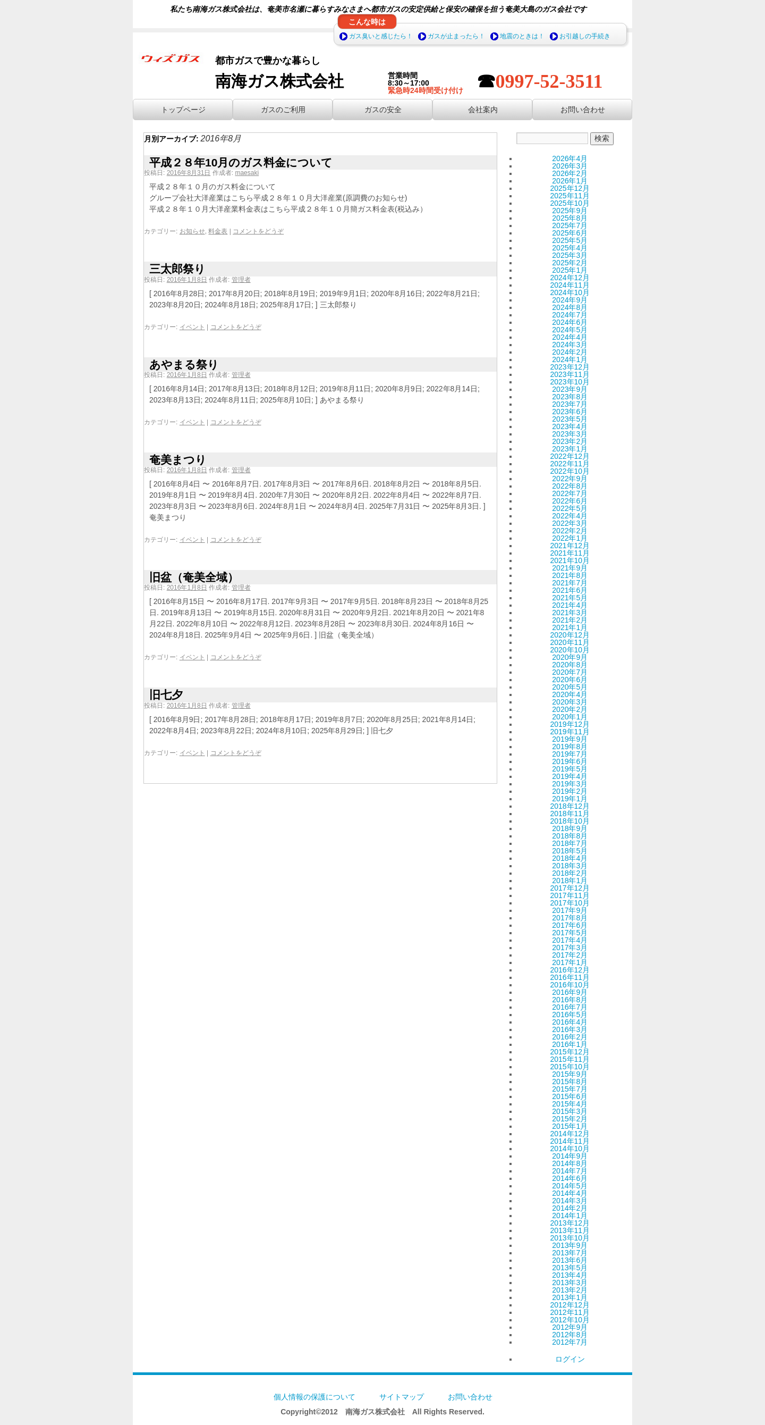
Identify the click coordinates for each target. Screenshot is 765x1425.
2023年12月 (570, 367)
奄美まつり (178, 460)
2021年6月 (570, 590)
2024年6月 (570, 322)
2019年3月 (570, 783)
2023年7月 (570, 404)
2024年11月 (570, 285)
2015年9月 (570, 1074)
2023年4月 (570, 426)
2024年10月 (570, 292)
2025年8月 (570, 218)
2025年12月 (570, 188)
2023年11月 (570, 374)
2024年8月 (570, 307)
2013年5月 (570, 1267)
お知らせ (192, 231)
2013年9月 (570, 1245)
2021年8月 (570, 575)
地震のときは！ (522, 36)
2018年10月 (570, 821)
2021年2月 (570, 620)
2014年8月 (570, 1163)
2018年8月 (570, 836)
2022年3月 (570, 523)
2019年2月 (570, 791)
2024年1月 (570, 359)
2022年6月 (570, 501)
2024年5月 (570, 329)
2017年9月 (570, 910)
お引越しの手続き (584, 36)
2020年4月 (570, 694)
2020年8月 (570, 664)
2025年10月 (570, 203)
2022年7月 (570, 493)
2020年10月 (570, 650)
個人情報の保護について (314, 1397)
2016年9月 (570, 992)
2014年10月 (570, 1148)
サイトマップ (401, 1397)
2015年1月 (570, 1126)
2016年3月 (570, 1029)
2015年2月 (570, 1118)
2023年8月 (570, 396)
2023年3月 (570, 434)
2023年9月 (570, 389)
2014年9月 (570, 1156)
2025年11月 (570, 195)
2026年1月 (570, 181)
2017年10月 (570, 903)
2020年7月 (570, 672)
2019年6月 (570, 761)
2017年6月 (570, 925)
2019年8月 (570, 746)
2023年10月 (570, 382)
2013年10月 (570, 1238)
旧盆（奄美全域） (194, 577)
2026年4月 (570, 158)
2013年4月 (570, 1275)
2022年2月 (570, 530)
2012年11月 (570, 1312)
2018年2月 (570, 873)
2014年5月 (570, 1185)
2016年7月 (570, 1007)
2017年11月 (570, 895)
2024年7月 (570, 315)
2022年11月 (570, 463)
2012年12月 (570, 1305)
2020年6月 (570, 679)
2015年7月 (570, 1089)
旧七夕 (166, 695)
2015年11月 (570, 1059)
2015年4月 (570, 1104)
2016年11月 (570, 977)
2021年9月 (570, 568)
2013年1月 (570, 1297)
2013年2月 (570, 1290)
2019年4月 (570, 776)
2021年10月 (570, 560)
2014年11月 (570, 1141)
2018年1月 (570, 880)
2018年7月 (570, 843)
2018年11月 (570, 813)
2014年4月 (570, 1193)
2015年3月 (570, 1111)
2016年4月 (570, 1022)
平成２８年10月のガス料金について (241, 162)
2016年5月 (570, 1014)
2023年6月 (570, 411)
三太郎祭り (177, 269)
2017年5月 (570, 932)
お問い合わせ (470, 1397)
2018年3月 (570, 865)
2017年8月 (570, 917)
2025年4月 (570, 248)
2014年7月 (570, 1171)
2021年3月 (570, 612)
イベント (192, 327)
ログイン (570, 1359)
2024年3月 (570, 344)
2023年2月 (570, 441)
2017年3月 (570, 947)
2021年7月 (570, 583)
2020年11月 (570, 642)
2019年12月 (570, 724)
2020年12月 (570, 635)
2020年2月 (570, 709)
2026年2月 (570, 173)
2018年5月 (570, 850)
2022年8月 (570, 486)
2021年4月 (570, 605)
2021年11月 (570, 553)
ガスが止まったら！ (456, 36)
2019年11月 (570, 731)
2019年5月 (570, 769)
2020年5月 (570, 687)
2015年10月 (570, 1066)
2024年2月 (570, 352)
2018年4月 (570, 858)
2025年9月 (570, 210)
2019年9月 (570, 739)
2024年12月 (570, 277)
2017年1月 (570, 962)
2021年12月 (570, 545)
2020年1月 (570, 716)
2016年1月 (570, 1044)
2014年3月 (570, 1200)
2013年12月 (570, 1223)
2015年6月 (570, 1096)
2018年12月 (570, 806)
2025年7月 (570, 225)
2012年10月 (570, 1319)
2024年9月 (570, 300)
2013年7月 (570, 1252)
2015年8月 (570, 1081)
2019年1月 (570, 798)
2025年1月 (570, 270)
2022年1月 (570, 538)
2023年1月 (570, 449)
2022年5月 (570, 508)
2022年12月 (570, 456)
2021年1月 (570, 627)
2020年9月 (570, 657)
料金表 (217, 231)
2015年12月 (570, 1051)
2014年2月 (570, 1208)
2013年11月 (570, 1230)
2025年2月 (570, 262)
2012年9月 (570, 1327)
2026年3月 (570, 166)
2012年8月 (570, 1334)
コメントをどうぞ (258, 231)
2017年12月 (570, 888)
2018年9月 (570, 828)
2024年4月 (570, 337)
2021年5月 (570, 597)
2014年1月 (570, 1215)
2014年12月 (570, 1133)
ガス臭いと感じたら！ (381, 36)
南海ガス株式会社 (279, 81)
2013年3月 (570, 1282)
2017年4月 (570, 940)
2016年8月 (570, 999)
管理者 (241, 279)
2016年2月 (570, 1037)
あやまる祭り (184, 364)
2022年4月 (570, 516)
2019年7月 (570, 754)
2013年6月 (570, 1260)
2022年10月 (570, 471)
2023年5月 (570, 419)
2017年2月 (570, 955)
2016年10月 (570, 984)
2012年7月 (570, 1342)
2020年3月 (570, 702)
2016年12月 (570, 970)
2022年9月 (570, 478)
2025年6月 (570, 233)
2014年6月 (570, 1178)
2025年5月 (570, 240)
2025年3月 (570, 255)
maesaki (247, 173)
